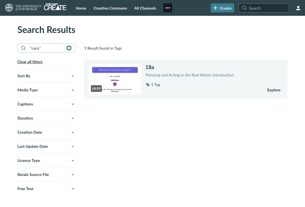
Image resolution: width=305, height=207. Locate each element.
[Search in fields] (69, 47)
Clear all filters (29, 61)
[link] (222, 7)
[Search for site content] (268, 8)
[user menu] (298, 7)
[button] (46, 76)
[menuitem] (81, 7)
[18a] (202, 67)
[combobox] (46, 48)
